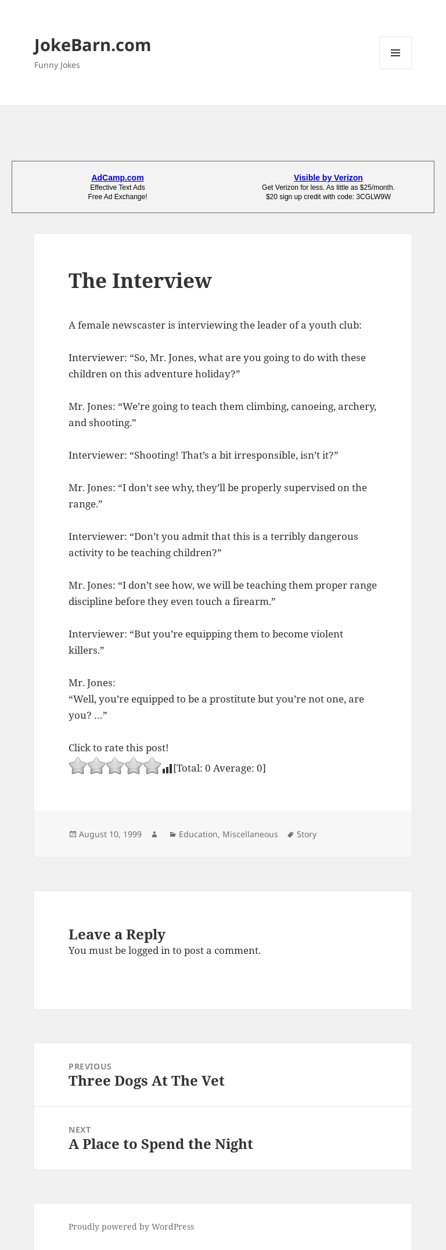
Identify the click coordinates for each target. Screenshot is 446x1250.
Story (306, 834)
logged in (149, 950)
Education (198, 834)
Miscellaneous (250, 834)
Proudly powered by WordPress (131, 1226)
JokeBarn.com (92, 44)
